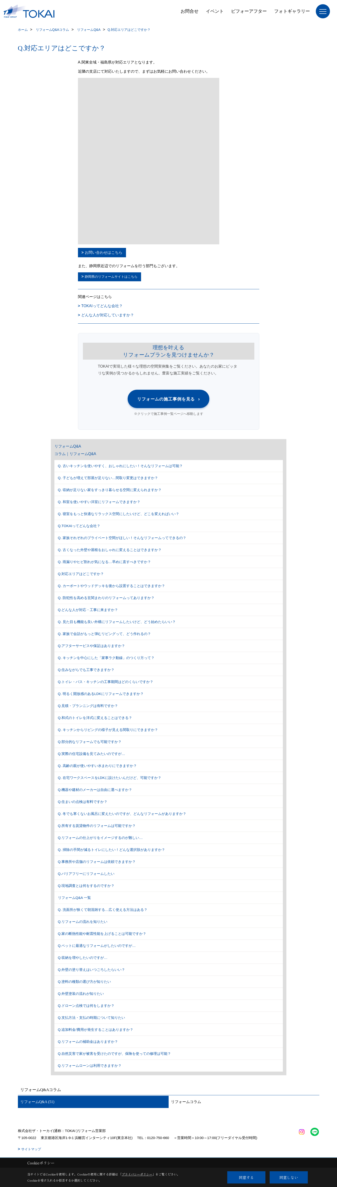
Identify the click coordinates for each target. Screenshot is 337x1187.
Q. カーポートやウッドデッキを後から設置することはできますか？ (111, 586)
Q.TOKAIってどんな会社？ (79, 526)
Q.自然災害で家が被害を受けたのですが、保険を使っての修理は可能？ (114, 1054)
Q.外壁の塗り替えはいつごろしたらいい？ (91, 970)
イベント (215, 11)
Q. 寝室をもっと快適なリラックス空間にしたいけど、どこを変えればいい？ (118, 514)
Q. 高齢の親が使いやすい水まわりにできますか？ (97, 766)
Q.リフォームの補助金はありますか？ (88, 1042)
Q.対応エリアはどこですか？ (81, 574)
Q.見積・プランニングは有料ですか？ (88, 706)
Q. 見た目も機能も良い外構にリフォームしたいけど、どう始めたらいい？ (117, 622)
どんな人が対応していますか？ (107, 315)
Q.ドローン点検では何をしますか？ (86, 1006)
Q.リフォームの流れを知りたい (83, 922)
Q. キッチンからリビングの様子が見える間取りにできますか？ (108, 730)
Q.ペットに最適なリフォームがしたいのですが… (97, 946)
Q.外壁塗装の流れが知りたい (81, 994)
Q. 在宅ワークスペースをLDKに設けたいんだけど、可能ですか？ (109, 778)
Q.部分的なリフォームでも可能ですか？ (90, 742)
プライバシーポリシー (137, 1174)
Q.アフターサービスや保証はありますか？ (91, 646)
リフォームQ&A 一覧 (74, 898)
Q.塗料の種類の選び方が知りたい (84, 982)
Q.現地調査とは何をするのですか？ (86, 886)
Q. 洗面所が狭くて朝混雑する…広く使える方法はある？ (102, 910)
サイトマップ (31, 1149)
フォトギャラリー (292, 11)
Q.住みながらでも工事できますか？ (86, 670)
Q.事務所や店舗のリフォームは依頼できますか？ (97, 862)
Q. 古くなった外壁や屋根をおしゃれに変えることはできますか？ (110, 550)
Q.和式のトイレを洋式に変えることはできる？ (95, 718)
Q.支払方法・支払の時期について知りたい (91, 1018)
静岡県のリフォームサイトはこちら (111, 276)
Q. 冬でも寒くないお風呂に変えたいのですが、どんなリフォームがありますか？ (122, 814)
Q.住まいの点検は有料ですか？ (83, 802)
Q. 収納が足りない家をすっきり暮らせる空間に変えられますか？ (110, 490)
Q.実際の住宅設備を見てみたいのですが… (91, 754)
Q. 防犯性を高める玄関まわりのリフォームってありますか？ (106, 598)
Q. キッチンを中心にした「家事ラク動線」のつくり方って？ (106, 658)
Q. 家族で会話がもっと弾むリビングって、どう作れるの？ (104, 634)
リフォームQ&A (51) (37, 1102)
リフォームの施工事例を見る (168, 398)
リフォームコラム (186, 1102)
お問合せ (190, 11)
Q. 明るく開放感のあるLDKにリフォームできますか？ (101, 694)
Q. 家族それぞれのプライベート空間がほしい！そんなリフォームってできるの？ (122, 538)
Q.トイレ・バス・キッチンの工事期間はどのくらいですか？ (106, 682)
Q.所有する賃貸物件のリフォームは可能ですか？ (97, 826)
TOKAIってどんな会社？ (102, 306)
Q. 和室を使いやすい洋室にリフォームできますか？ (99, 502)
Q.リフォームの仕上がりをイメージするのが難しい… (100, 838)
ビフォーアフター (249, 11)
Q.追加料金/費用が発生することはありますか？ (95, 1030)
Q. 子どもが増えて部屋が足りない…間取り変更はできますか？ (108, 478)
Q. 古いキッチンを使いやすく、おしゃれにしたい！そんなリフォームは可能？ (120, 466)
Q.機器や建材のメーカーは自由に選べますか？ (95, 790)
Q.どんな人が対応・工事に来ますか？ (88, 610)
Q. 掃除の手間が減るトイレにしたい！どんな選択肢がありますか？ (111, 850)
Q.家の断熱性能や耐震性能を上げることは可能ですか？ (102, 934)
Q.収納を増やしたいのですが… (83, 958)
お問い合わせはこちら (103, 252)
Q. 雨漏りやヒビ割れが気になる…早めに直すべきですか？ (104, 562)
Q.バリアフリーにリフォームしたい (86, 874)
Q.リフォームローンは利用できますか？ (90, 1066)
